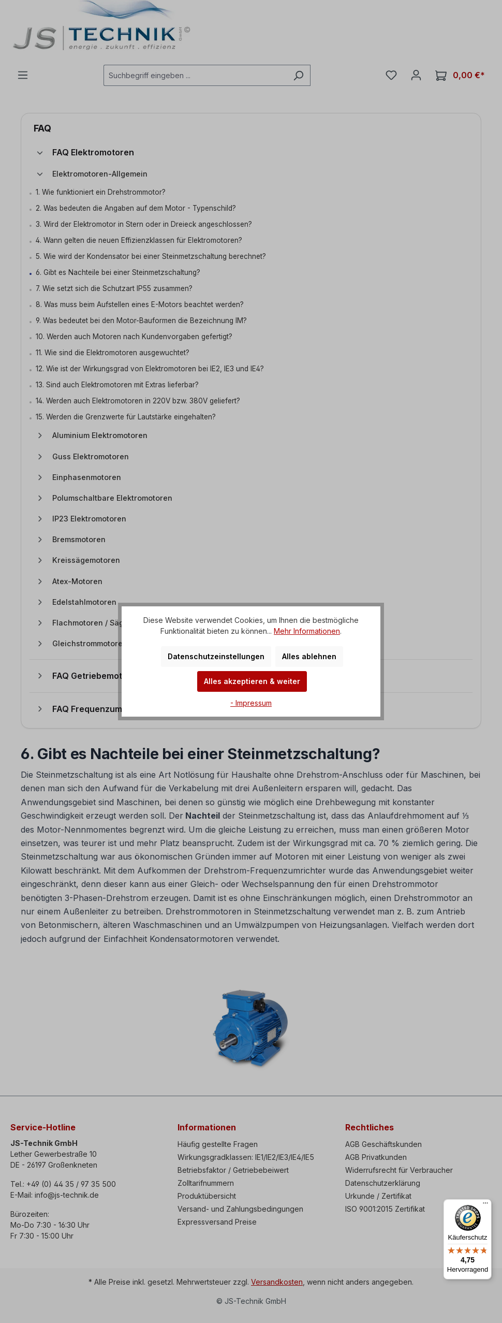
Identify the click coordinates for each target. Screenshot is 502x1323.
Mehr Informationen (307, 631)
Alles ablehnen (309, 656)
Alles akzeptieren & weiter (252, 681)
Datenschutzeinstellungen (216, 656)
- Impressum (251, 703)
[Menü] (485, 1205)
